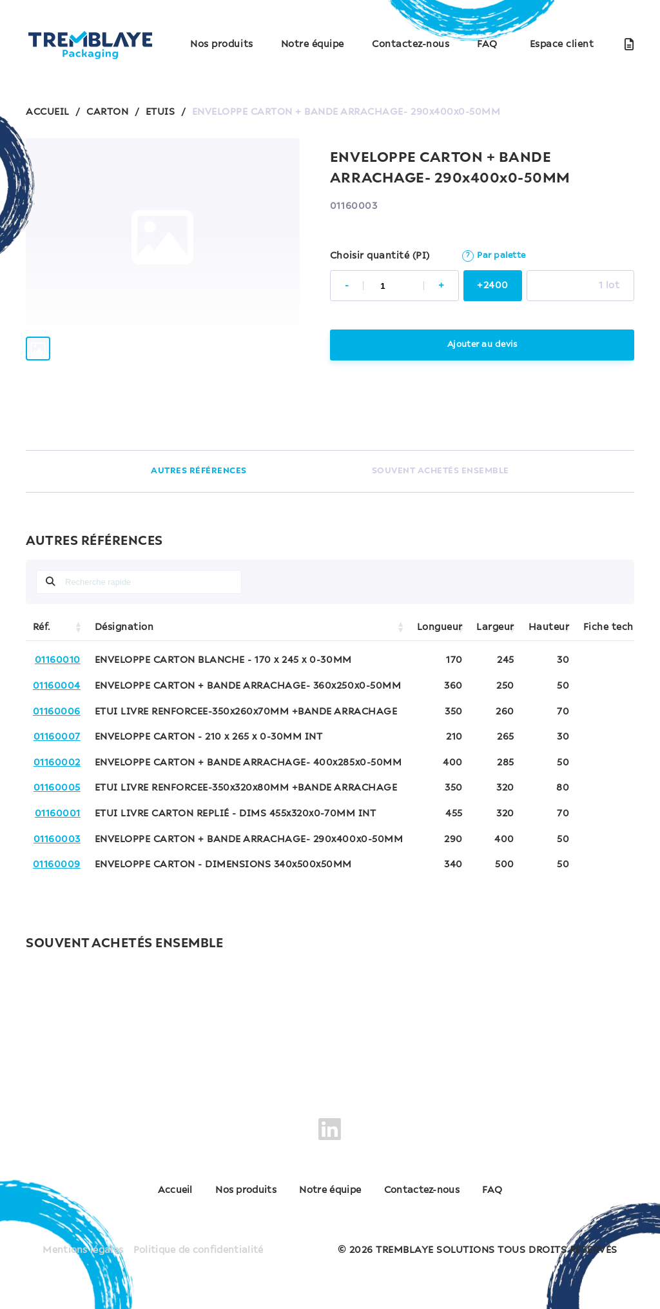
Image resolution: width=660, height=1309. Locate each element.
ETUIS (160, 112)
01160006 (57, 711)
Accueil (144, 1191)
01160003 (57, 839)
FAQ (487, 44)
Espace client (562, 44)
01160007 (57, 737)
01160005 (57, 787)
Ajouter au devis (482, 344)
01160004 (57, 686)
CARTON (107, 112)
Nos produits (221, 44)
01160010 (58, 660)
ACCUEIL (48, 112)
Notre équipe (312, 44)
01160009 (57, 864)
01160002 (57, 762)
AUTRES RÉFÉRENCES (199, 471)
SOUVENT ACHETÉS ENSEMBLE (440, 471)
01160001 (58, 813)
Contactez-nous (410, 44)
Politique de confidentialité (199, 1243)
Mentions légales (81, 1243)
